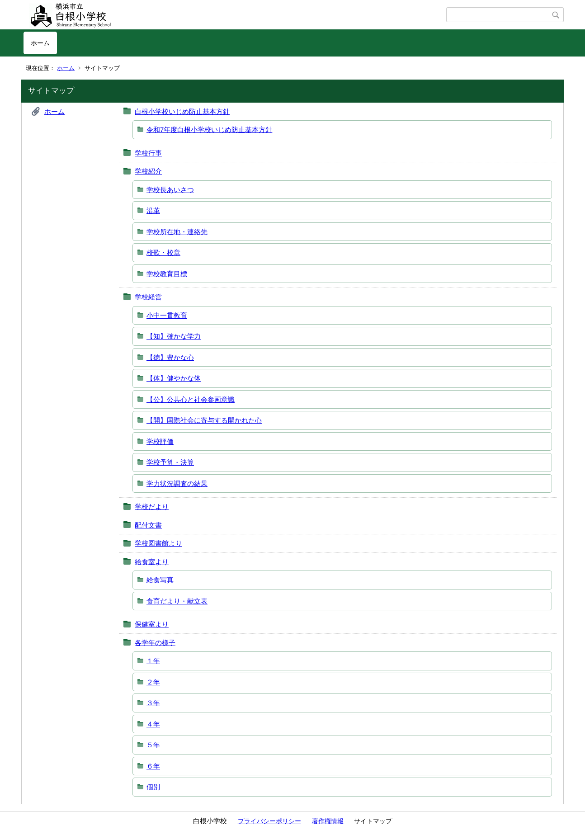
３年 (153, 703)
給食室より (152, 562)
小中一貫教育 (166, 315)
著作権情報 (328, 821)
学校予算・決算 (170, 462)
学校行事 (148, 153)
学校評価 (160, 441)
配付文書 (148, 525)
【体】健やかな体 (173, 378)
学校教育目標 (166, 274)
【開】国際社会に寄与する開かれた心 (204, 420)
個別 (153, 787)
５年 (153, 745)
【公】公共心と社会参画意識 (190, 399)
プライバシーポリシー (269, 821)
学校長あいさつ (170, 189)
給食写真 (160, 580)
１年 (153, 661)
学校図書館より (158, 543)
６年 (153, 766)
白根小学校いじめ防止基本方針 (182, 111)
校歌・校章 (163, 252)
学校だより (152, 506)
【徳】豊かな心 (170, 357)
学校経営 (148, 297)
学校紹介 (148, 171)
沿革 (153, 210)
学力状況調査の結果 (177, 483)
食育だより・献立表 (177, 601)
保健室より (152, 624)
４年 (153, 724)
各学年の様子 (155, 642)
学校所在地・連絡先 (177, 232)
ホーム (40, 43)
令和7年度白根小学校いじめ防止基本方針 (209, 129)
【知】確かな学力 (173, 336)
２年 (153, 682)
